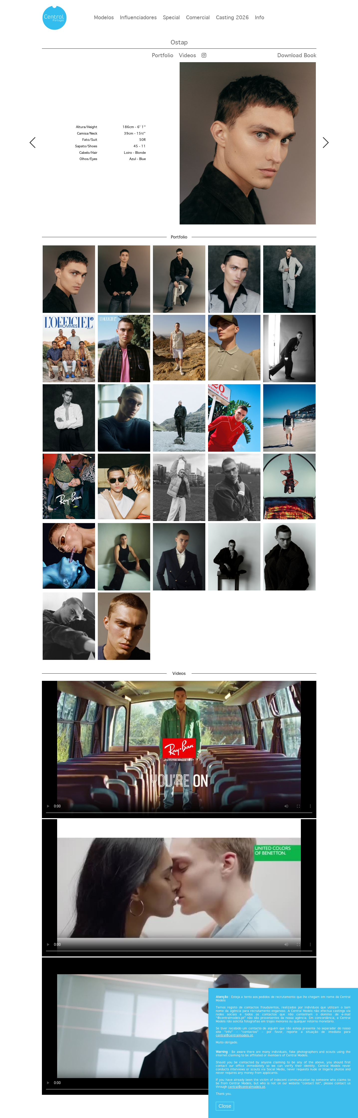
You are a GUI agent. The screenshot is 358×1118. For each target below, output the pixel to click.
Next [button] (325, 142)
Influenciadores (138, 17)
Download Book (296, 55)
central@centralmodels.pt (234, 1035)
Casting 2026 (232, 17)
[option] (179, 143)
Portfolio (162, 55)
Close (225, 1106)
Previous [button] (32, 142)
